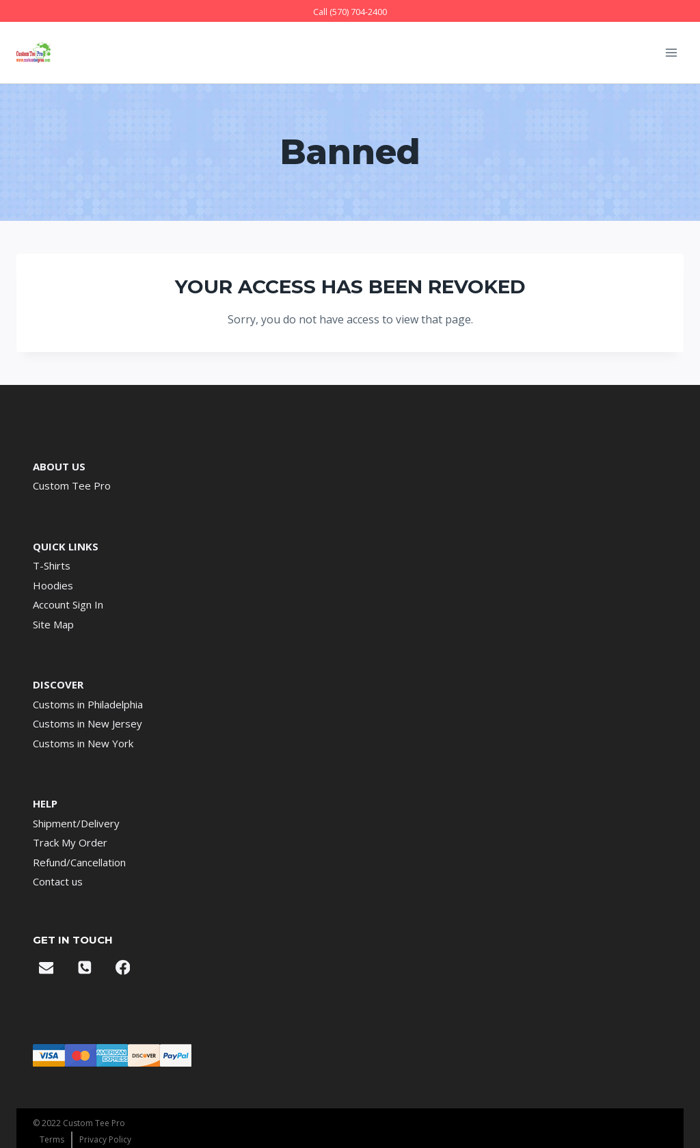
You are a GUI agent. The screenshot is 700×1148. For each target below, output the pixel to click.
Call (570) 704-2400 (350, 11)
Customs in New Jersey (87, 723)
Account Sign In (68, 604)
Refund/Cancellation (79, 862)
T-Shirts (51, 565)
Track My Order (70, 842)
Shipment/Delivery (76, 823)
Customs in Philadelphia (88, 704)
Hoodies (53, 585)
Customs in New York (83, 743)
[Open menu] (671, 52)
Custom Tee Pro (72, 485)
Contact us (58, 881)
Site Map (53, 624)
